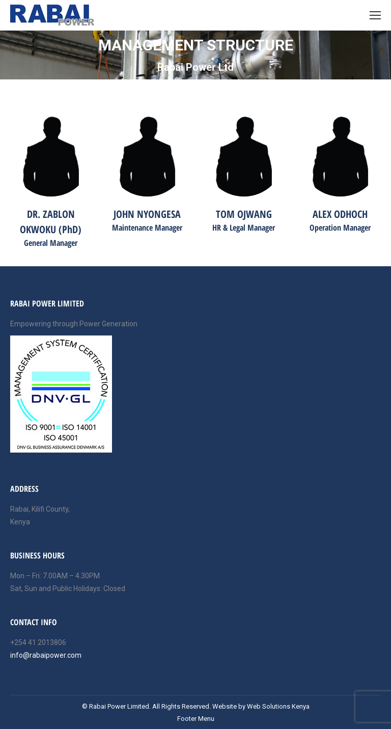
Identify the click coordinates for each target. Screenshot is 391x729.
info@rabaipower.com (45, 655)
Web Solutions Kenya (278, 706)
